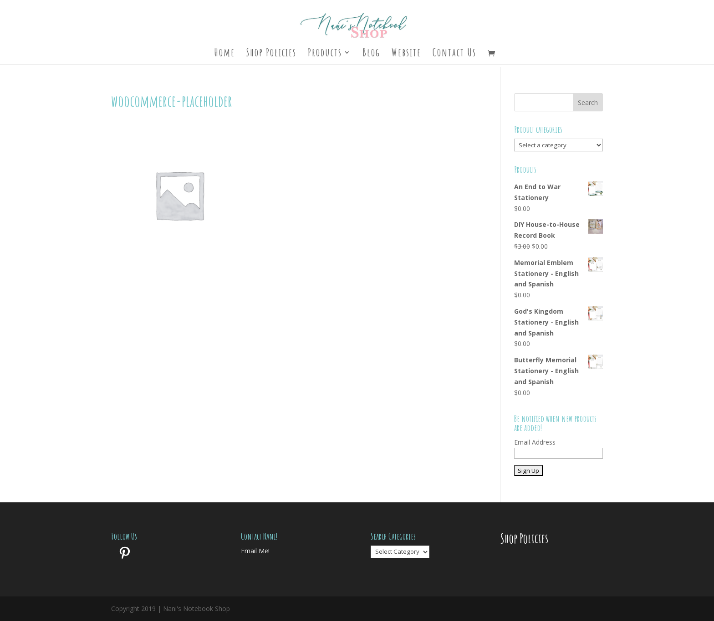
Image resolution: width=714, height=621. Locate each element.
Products (325, 54)
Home (224, 54)
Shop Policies (271, 54)
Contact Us (454, 54)
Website (406, 54)
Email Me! (255, 550)
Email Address (535, 442)
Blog (371, 54)
